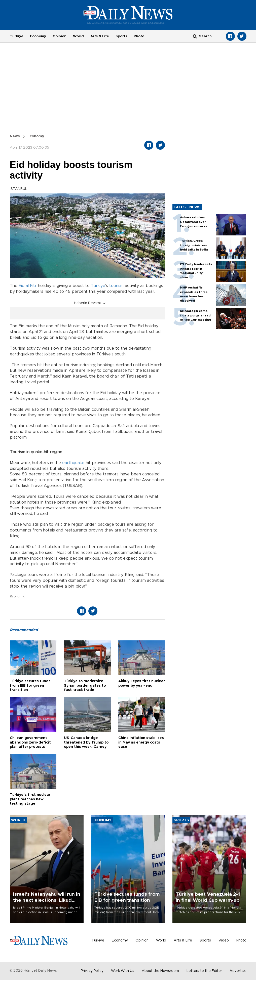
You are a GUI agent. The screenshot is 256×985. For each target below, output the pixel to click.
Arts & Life (99, 36)
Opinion (59, 36)
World (78, 36)
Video (223, 940)
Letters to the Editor (204, 971)
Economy (38, 36)
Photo (139, 36)
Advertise (238, 971)
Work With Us (122, 971)
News (15, 136)
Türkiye (16, 36)
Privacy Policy (92, 971)
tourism (116, 286)
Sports (121, 36)
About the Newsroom (160, 971)
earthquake (73, 463)
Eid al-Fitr (28, 286)
